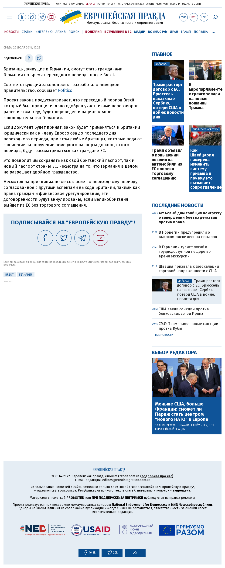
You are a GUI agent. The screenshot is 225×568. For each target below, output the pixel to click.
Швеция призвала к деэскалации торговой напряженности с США (189, 268)
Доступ (196, 4)
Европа (90, 4)
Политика (61, 4)
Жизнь (150, 4)
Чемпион (162, 4)
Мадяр (139, 32)
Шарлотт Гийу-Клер (193, 425)
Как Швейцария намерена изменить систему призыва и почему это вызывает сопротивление (205, 169)
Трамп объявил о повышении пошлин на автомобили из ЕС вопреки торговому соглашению (167, 164)
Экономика (76, 4)
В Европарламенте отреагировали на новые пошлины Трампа (205, 96)
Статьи (27, 32)
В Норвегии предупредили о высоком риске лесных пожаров (188, 234)
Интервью (44, 32)
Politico (65, 90)
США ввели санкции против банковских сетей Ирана (184, 311)
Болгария (93, 32)
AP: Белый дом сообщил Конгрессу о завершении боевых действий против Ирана (190, 217)
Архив (60, 32)
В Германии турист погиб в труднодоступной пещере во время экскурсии (185, 251)
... (213, 31)
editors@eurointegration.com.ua (126, 480)
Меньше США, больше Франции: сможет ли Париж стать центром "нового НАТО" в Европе (181, 411)
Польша (201, 32)
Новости (11, 32)
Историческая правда (130, 4)
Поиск (73, 32)
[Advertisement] (72, 315)
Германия (26, 274)
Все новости (164, 334)
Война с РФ (157, 32)
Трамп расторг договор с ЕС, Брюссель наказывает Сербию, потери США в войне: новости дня (168, 101)
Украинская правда (37, 3)
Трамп (186, 32)
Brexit (9, 274)
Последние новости (178, 205)
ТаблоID (175, 4)
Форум (101, 4)
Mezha (186, 4)
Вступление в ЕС (117, 32)
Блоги (111, 4)
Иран (174, 32)
